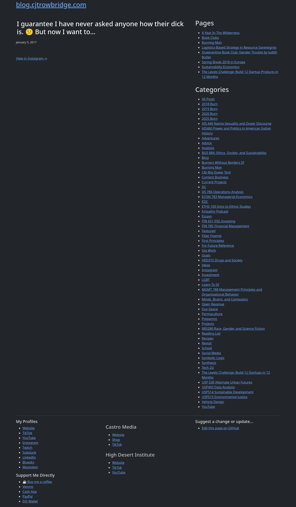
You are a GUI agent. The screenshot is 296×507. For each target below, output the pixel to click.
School (207, 348)
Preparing (209, 319)
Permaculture (212, 314)
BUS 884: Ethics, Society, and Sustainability (234, 153)
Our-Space (210, 309)
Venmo (28, 486)
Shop (116, 439)
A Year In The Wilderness (221, 33)
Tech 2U (208, 367)
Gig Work (209, 250)
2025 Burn (210, 118)
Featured (209, 231)
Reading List (211, 333)
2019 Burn (210, 109)
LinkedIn (29, 457)
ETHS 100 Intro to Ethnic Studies (226, 206)
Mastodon (30, 467)
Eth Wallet (30, 501)
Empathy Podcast (215, 211)
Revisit (207, 343)
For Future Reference (218, 245)
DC (204, 187)
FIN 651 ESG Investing (218, 221)
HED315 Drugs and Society (222, 260)
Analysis (208, 148)
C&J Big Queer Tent (216, 172)
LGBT (206, 280)
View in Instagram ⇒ (31, 58)
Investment (210, 275)
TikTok (27, 433)
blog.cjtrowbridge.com (51, 4)
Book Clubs (210, 37)
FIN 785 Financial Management (225, 226)
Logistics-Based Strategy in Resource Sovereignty (239, 47)
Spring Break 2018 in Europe (223, 62)
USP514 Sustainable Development (228, 392)
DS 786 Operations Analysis (223, 192)
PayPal (28, 496)
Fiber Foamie (212, 236)
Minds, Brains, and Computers (225, 299)
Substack (29, 452)
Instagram (210, 270)
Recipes (207, 338)
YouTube (208, 406)
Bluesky (28, 462)
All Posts (208, 99)
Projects (208, 323)
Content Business (215, 177)
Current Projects (214, 182)
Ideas (206, 265)
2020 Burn (210, 113)
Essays (207, 216)
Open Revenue (213, 304)
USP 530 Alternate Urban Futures (227, 382)
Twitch (28, 447)
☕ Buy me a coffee (37, 482)
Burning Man (212, 42)
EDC (205, 201)
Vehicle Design (213, 402)
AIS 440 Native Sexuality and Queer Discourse (237, 123)
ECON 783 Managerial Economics (227, 196)
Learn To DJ (210, 284)
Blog (205, 157)
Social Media (211, 353)
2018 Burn (210, 104)
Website (29, 428)
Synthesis (209, 363)
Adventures (210, 138)
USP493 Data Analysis (218, 387)
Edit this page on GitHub (220, 428)
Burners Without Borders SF (223, 162)
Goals (206, 255)
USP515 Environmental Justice (225, 397)
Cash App (30, 491)
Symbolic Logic (213, 358)
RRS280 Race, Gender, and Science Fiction (233, 328)
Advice (207, 143)
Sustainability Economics (221, 67)
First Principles (213, 240)
